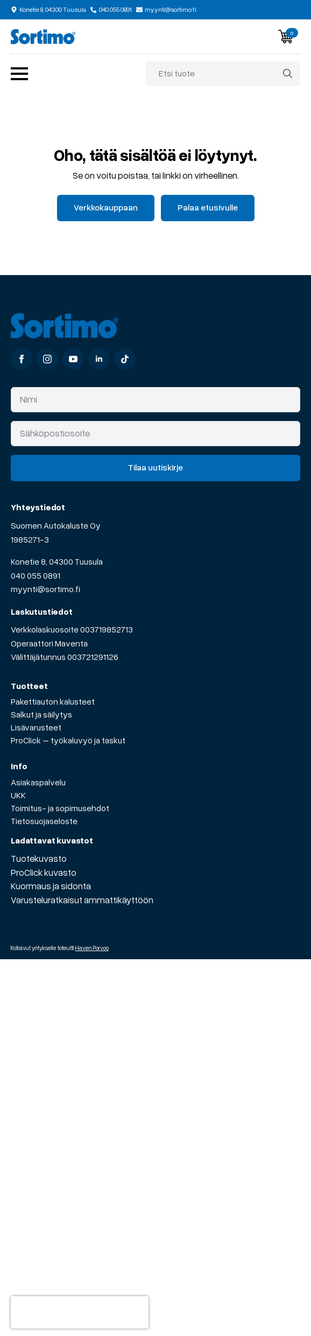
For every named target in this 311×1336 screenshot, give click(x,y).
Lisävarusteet (36, 727)
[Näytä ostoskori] (285, 36)
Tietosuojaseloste (44, 821)
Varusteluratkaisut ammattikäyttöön (82, 899)
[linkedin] (99, 359)
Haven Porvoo (92, 947)
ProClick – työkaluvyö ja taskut (68, 740)
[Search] (287, 73)
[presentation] (80, 1312)
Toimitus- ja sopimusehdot (60, 808)
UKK (18, 795)
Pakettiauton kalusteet (53, 701)
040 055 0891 (35, 575)
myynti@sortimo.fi (45, 588)
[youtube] (73, 359)
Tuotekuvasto (39, 858)
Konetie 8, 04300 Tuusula (57, 561)
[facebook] (21, 359)
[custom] (125, 359)
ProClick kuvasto (43, 872)
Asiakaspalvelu (38, 782)
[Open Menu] (19, 73)
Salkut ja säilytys (41, 714)
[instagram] (47, 359)
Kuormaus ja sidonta (51, 885)
